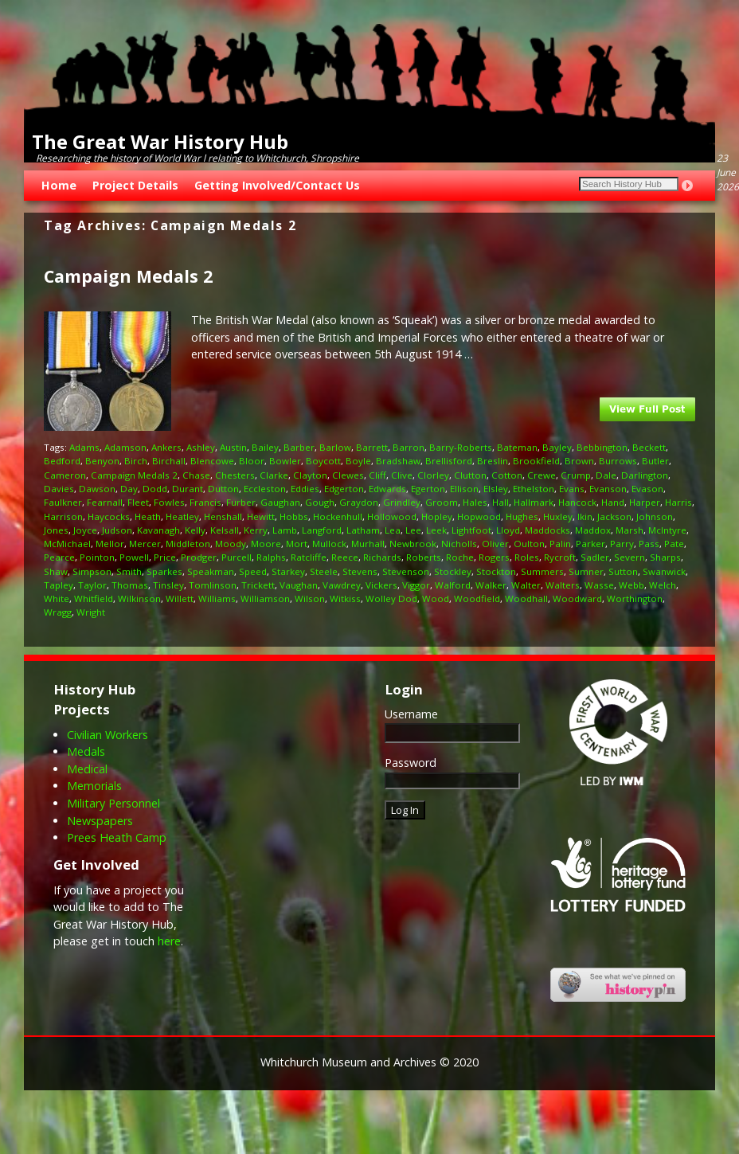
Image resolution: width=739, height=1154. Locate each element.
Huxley (558, 516)
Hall (500, 502)
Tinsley (168, 585)
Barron (408, 447)
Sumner (586, 571)
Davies (59, 489)
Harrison (63, 516)
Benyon (102, 461)
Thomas (129, 585)
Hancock (577, 502)
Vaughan (299, 585)
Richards (382, 557)
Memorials (94, 785)
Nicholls (459, 544)
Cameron (65, 475)
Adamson (125, 447)
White (56, 598)
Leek (436, 530)
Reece (344, 557)
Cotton (506, 475)
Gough (319, 502)
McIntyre (667, 530)
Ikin (584, 516)
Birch (135, 461)
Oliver (495, 544)
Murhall (368, 544)
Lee (413, 530)
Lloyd (508, 530)
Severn (629, 557)
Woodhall (526, 598)
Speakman (210, 571)
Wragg (58, 612)
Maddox (593, 530)
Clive (402, 475)
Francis (205, 502)
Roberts (423, 557)
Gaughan (280, 502)
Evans (572, 489)
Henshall (223, 516)
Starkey (288, 571)
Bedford (62, 461)
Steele (324, 571)
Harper (644, 502)
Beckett (649, 447)
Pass (649, 544)
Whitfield (93, 598)
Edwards (387, 489)
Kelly (195, 530)
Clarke (274, 475)
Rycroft (560, 557)
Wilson (310, 598)
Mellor (110, 544)
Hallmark (533, 502)
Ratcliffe (308, 557)
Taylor (92, 585)
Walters (562, 585)
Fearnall (105, 502)
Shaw (56, 571)
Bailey (265, 447)
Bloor (251, 461)
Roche (460, 557)
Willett (180, 598)
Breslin (492, 461)
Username (411, 714)
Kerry (256, 530)
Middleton (188, 544)
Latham (363, 530)
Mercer (145, 544)
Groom (441, 502)
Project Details (135, 185)
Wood (435, 598)
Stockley (452, 571)
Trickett (258, 585)
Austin (233, 447)
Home (58, 185)
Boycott (323, 461)
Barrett (372, 447)
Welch (662, 585)
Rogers (494, 557)
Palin (560, 544)
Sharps (665, 557)
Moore (266, 544)
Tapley (58, 585)
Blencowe (212, 461)
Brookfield (536, 461)
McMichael (67, 544)
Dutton (223, 489)
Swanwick (664, 571)
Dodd (155, 489)
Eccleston (265, 489)
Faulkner (63, 502)
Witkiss (345, 598)
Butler (655, 461)
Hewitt (261, 516)
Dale (606, 475)
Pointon (97, 557)
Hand (612, 502)
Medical (87, 769)
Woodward (577, 598)
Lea (393, 530)
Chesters (235, 475)
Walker (490, 585)
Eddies (305, 489)
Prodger (199, 557)
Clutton (470, 475)
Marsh (629, 530)
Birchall (169, 461)
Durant (187, 489)
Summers (542, 571)
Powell (134, 557)
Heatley (182, 516)
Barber (299, 447)
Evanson (608, 489)
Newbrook (412, 544)
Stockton (496, 571)
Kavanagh (158, 530)
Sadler (595, 557)
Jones (56, 530)
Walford (453, 585)
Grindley (401, 502)
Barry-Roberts (460, 447)
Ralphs (271, 557)
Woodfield (477, 598)
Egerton (428, 489)
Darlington (644, 475)
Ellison (464, 489)
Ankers (166, 447)
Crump (576, 475)
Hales (475, 502)
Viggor (416, 585)
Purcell (236, 557)
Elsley (495, 489)
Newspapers (100, 820)
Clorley (433, 475)
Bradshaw (398, 461)
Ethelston (533, 489)
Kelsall (224, 530)
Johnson (654, 516)
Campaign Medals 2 (128, 276)
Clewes (348, 475)
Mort (296, 544)
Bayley (557, 447)
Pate (674, 544)
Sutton (623, 571)
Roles (526, 557)
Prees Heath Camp (116, 837)
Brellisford (448, 461)
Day (129, 489)
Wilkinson (139, 598)
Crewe (541, 475)
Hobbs (294, 516)
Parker (590, 544)
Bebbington (602, 447)
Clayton (310, 475)
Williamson (265, 598)
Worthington (635, 598)
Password (410, 762)
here (169, 941)
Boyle (358, 461)
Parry (622, 544)
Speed (253, 571)
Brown (579, 461)
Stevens (359, 571)
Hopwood (479, 516)
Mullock (329, 544)
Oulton (529, 544)
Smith (129, 571)
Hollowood (391, 516)
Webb (631, 585)
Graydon (358, 502)
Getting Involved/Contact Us (277, 185)
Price (165, 557)
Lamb (284, 530)
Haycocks (109, 516)
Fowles (169, 502)
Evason (647, 489)
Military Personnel (113, 803)
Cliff (377, 475)
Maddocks (547, 530)
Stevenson (405, 571)
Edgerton (344, 489)
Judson (117, 530)
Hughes (522, 516)
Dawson (97, 489)
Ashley (200, 447)
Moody (230, 544)
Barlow (335, 447)
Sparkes (164, 571)
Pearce (59, 557)
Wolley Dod (391, 598)
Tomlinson (213, 585)
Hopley (436, 516)
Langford (322, 530)
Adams (84, 447)
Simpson (91, 571)
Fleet (138, 502)
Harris (678, 502)
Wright (90, 612)
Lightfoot (471, 530)
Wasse (599, 585)
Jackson (614, 516)
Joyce (85, 530)
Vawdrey (342, 585)
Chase (196, 475)
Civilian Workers (107, 734)
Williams (217, 598)
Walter (526, 585)
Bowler (285, 461)
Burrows (618, 461)
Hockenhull (337, 516)
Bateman (517, 447)
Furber (241, 502)
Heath (148, 516)
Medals (86, 751)
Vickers (381, 585)
